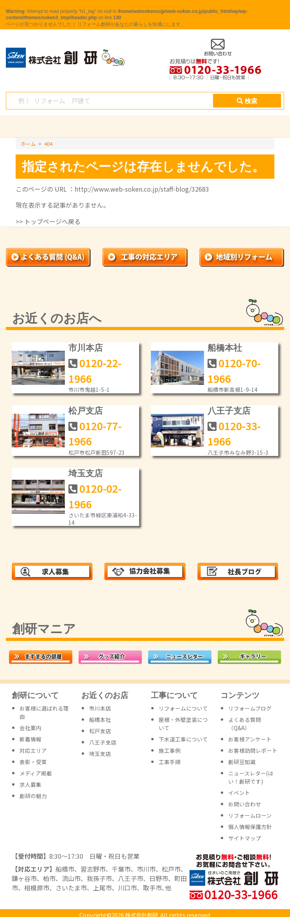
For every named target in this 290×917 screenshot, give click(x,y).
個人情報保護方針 (250, 827)
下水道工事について (183, 739)
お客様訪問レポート (252, 750)
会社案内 (30, 728)
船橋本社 (225, 348)
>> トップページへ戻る (48, 221)
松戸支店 (85, 411)
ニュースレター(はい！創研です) (250, 777)
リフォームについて (183, 708)
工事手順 (170, 762)
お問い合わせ (244, 804)
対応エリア (33, 750)
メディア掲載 (36, 773)
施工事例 (170, 750)
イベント (239, 793)
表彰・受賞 (33, 762)
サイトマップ (244, 838)
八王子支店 (229, 411)
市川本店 (85, 348)
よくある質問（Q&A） (244, 724)
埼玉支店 (85, 473)
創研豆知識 (242, 762)
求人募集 (30, 784)
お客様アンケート (250, 739)
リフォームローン (250, 815)
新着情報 (30, 739)
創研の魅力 (33, 796)
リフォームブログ (250, 708)
